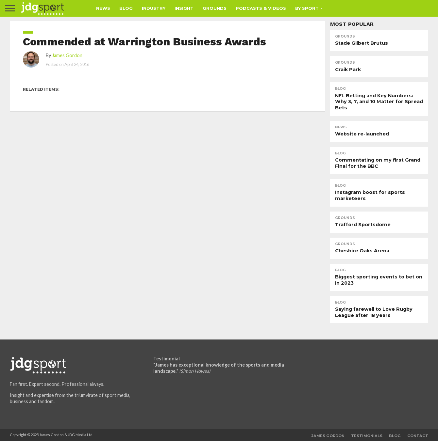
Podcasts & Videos (261, 8)
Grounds (215, 8)
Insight (184, 8)
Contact (417, 435)
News (103, 8)
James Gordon (67, 55)
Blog (126, 8)
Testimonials (366, 435)
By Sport (307, 8)
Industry (153, 8)
